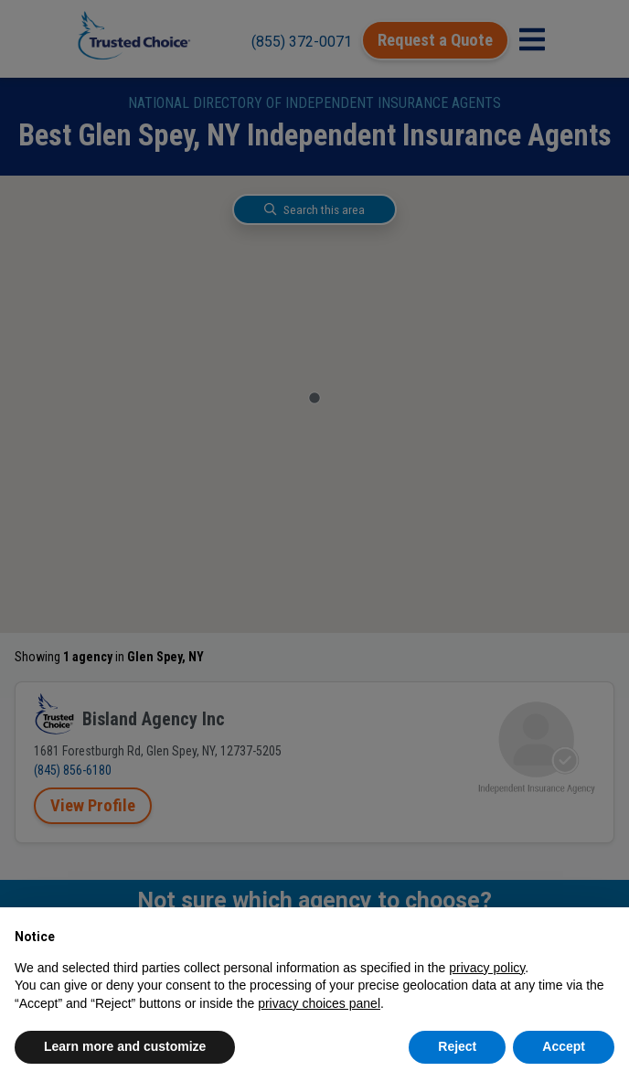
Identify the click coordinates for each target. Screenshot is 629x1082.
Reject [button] (457, 1046)
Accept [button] (563, 1046)
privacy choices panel (319, 1003)
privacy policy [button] (487, 967)
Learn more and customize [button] (125, 1046)
